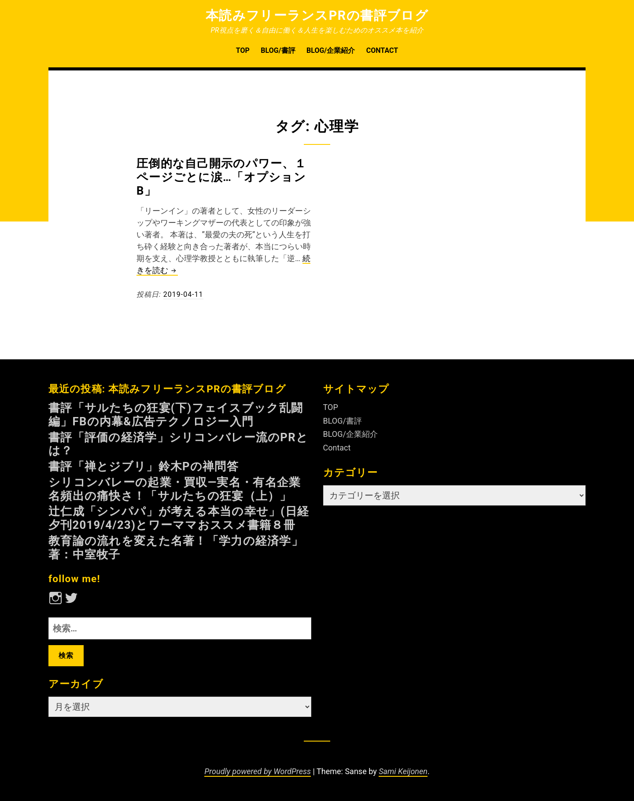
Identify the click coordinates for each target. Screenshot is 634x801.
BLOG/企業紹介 (330, 50)
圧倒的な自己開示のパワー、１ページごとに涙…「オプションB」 (221, 177)
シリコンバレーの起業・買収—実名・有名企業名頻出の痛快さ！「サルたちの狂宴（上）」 (174, 489)
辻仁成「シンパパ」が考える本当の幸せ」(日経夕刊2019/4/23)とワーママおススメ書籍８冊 (178, 518)
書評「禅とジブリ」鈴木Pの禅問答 (143, 466)
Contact (382, 50)
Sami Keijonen (403, 771)
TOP (243, 50)
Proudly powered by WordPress (257, 771)
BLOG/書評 (278, 50)
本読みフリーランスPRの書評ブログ (317, 15)
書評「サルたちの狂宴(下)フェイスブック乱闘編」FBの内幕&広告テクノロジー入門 (175, 414)
